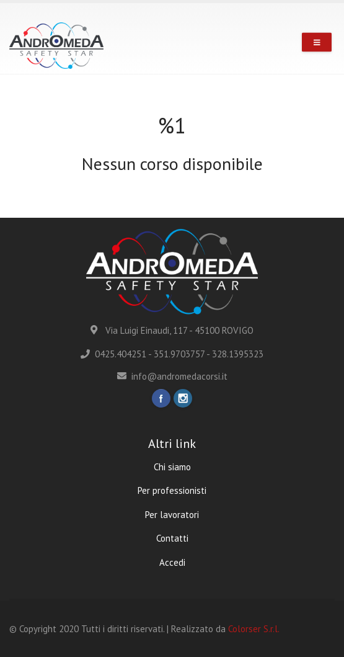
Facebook (161, 398)
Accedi (172, 562)
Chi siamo (172, 467)
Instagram (183, 398)
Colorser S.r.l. (254, 629)
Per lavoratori (172, 515)
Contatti (172, 538)
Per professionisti (172, 490)
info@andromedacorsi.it (172, 376)
